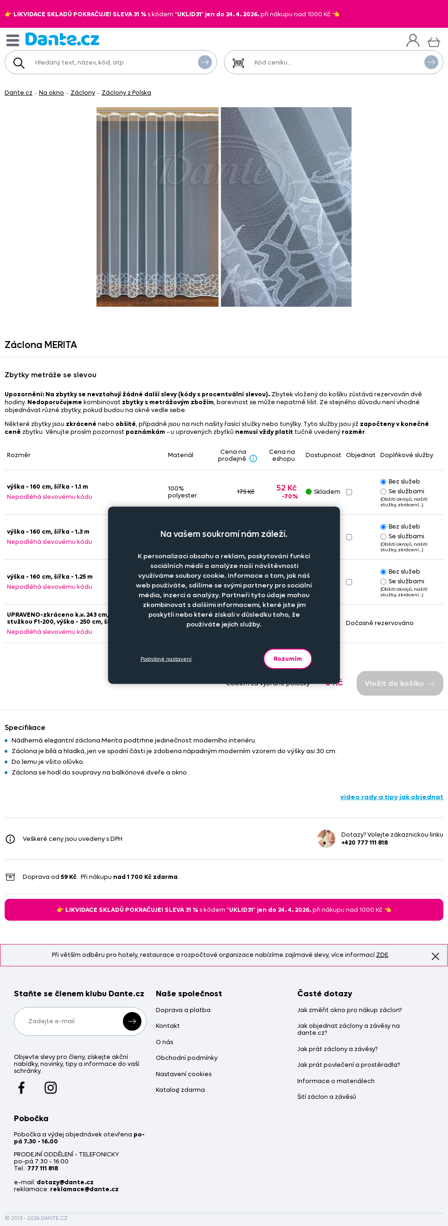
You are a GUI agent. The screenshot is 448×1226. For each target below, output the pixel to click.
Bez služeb (400, 481)
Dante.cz (18, 93)
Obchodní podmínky (187, 1058)
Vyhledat (205, 61)
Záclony (82, 93)
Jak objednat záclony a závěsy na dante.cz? (348, 1030)
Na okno (51, 93)
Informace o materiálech (336, 1081)
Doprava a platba (183, 1010)
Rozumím (288, 659)
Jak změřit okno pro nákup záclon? (349, 1010)
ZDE (382, 955)
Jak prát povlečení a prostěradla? (348, 1065)
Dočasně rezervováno (380, 623)
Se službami (402, 491)
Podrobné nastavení (166, 658)
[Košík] (434, 41)
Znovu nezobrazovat (435, 956)
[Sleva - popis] (253, 458)
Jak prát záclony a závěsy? (337, 1049)
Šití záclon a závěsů (326, 1097)
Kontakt (168, 1026)
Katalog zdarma (180, 1090)
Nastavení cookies (183, 1074)
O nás (164, 1042)
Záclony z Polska (126, 93)
